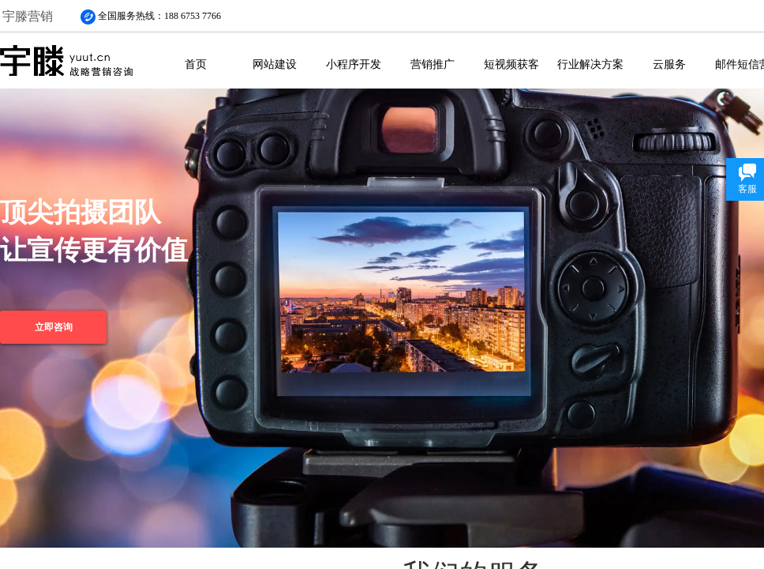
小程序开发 (353, 64)
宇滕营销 (27, 16)
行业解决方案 (590, 64)
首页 (196, 64)
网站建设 (275, 64)
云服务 (669, 64)
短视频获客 (511, 64)
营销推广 (432, 64)
